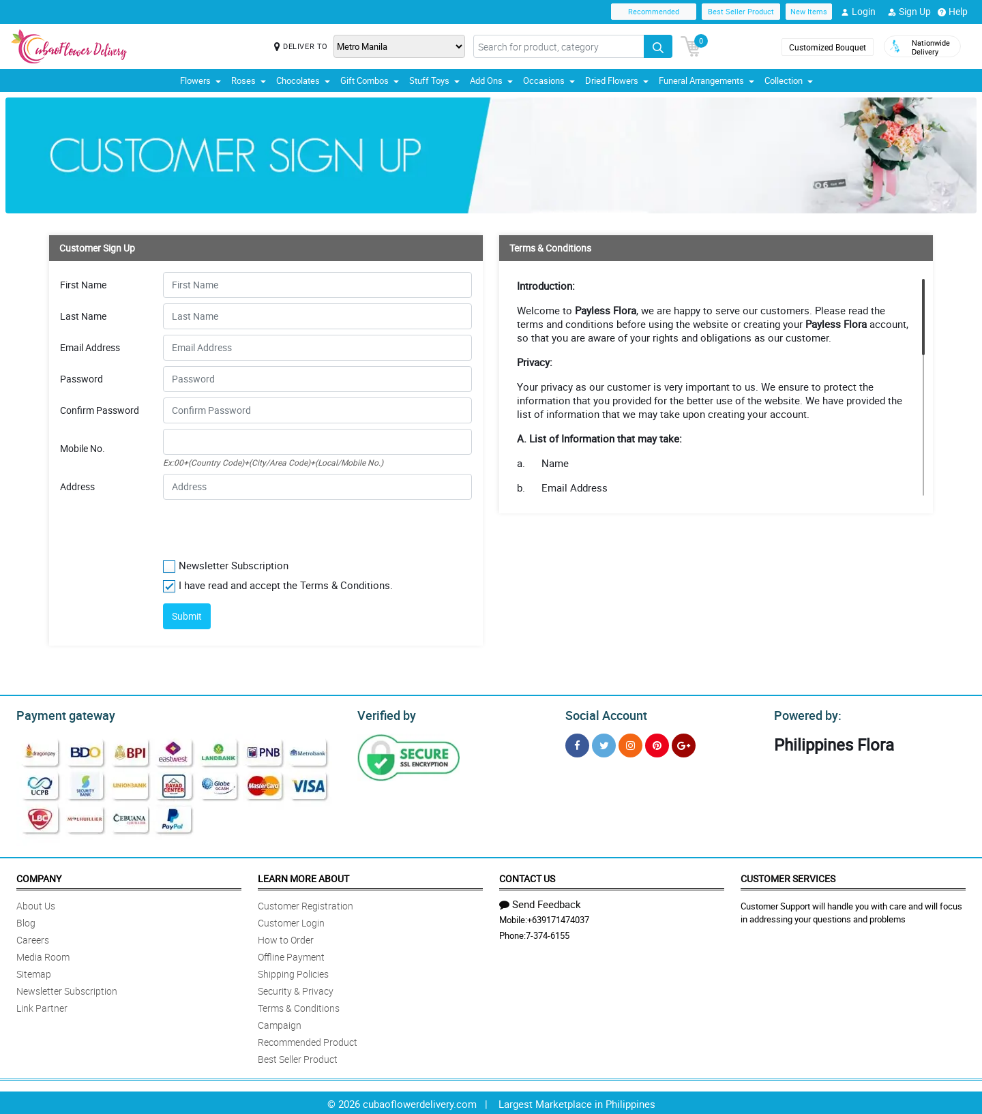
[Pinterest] (657, 743)
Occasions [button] (549, 80)
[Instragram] (630, 743)
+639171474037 (558, 918)
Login (858, 11)
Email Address (90, 348)
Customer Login (291, 920)
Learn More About (303, 876)
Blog (25, 920)
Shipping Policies (293, 971)
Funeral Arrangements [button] (706, 80)
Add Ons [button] (491, 80)
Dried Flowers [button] (617, 80)
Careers (32, 937)
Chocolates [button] (303, 80)
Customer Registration (305, 903)
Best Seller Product (741, 11)
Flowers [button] (200, 80)
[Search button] (658, 46)
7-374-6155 (547, 933)
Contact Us (527, 876)
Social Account (602, 714)
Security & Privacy (295, 988)
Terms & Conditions (299, 1005)
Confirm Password (99, 410)
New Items (808, 11)
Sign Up (909, 11)
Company (38, 876)
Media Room (43, 954)
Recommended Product (307, 1040)
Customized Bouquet (827, 47)
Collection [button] (788, 80)
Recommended (653, 11)
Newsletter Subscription (66, 988)
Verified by (384, 714)
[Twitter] (604, 743)
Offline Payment (291, 954)
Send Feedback (540, 902)
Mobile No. (82, 448)
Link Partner (42, 1005)
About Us (35, 903)
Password (81, 379)
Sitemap (33, 971)
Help (953, 11)
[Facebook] (577, 743)
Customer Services (788, 876)
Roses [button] (248, 80)
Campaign (279, 1023)
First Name (83, 285)
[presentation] (246, 526)
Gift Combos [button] (369, 80)
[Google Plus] (684, 743)
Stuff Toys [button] (434, 80)
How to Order (286, 937)
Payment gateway (59, 714)
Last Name (83, 316)
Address (77, 487)
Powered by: (804, 714)
